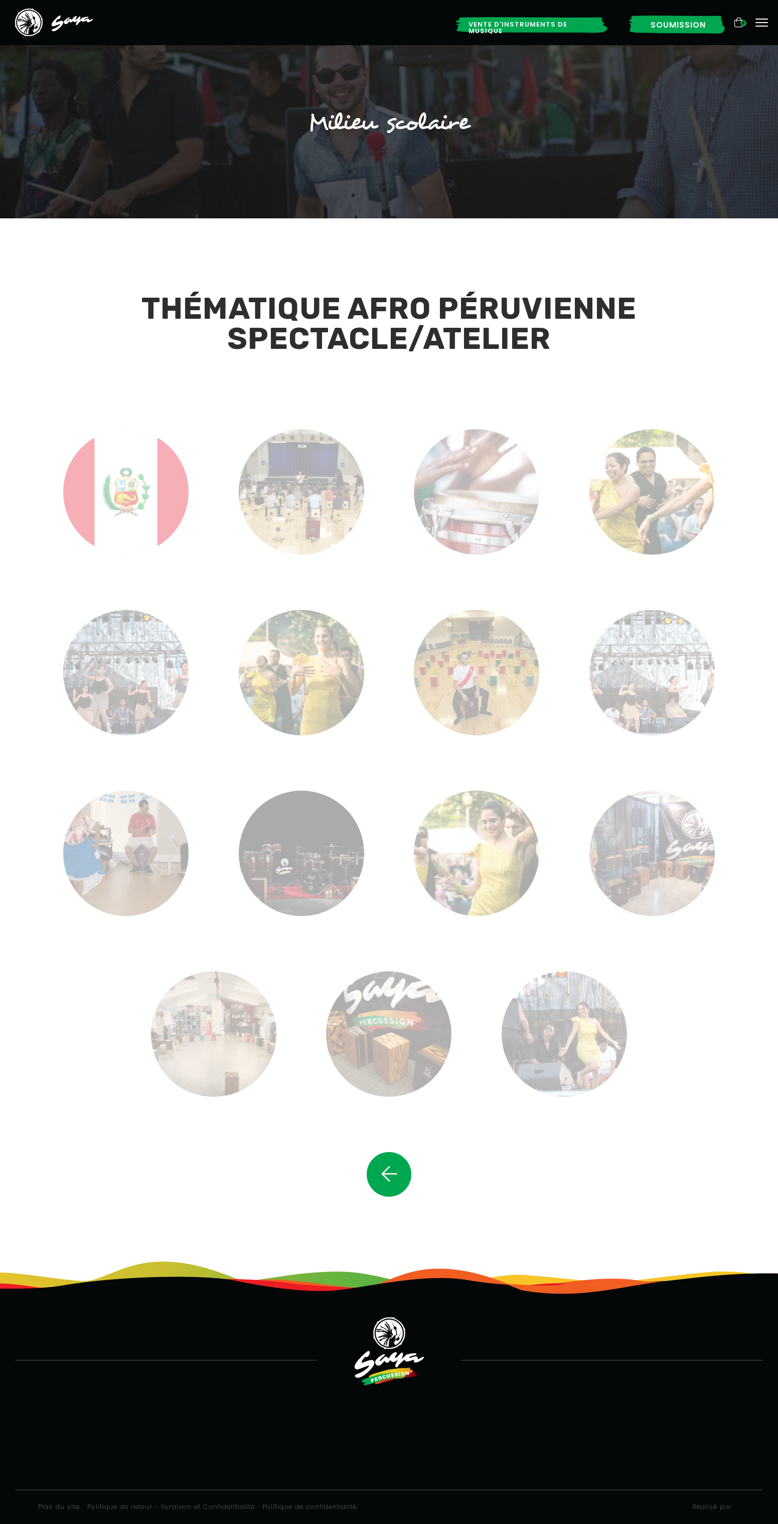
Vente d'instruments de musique (518, 28)
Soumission (678, 25)
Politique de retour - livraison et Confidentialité (171, 1506)
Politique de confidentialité (309, 1506)
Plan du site (59, 1506)
